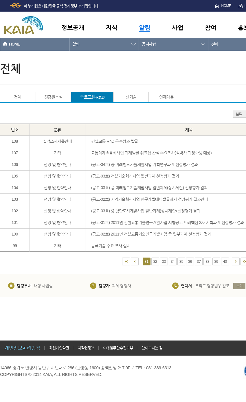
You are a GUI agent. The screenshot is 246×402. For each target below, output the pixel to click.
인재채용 (166, 97)
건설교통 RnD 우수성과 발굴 (114, 141)
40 (225, 261)
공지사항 (149, 44)
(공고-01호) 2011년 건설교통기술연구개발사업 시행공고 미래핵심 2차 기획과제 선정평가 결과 (167, 222)
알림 (144, 27)
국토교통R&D (92, 97)
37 (199, 261)
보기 (239, 286)
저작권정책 (86, 348)
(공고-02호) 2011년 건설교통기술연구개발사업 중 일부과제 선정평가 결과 (151, 234)
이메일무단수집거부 (118, 348)
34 (173, 261)
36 (190, 261)
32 (155, 261)
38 (207, 261)
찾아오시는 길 (152, 348)
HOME (226, 6)
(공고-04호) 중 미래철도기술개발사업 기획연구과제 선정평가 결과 (144, 164)
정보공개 (72, 27)
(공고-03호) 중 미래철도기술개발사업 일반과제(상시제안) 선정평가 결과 (149, 187)
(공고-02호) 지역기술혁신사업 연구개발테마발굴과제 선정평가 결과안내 (149, 199)
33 (164, 261)
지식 (111, 27)
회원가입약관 (59, 348)
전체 (17, 97)
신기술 (131, 97)
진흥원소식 (53, 97)
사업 (177, 27)
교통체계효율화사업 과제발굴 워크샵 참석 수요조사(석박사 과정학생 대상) (151, 153)
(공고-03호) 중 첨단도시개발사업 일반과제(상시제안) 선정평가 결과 (145, 211)
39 (216, 261)
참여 (210, 27)
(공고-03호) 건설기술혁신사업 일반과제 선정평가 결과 (135, 176)
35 (181, 261)
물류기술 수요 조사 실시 (110, 245)
